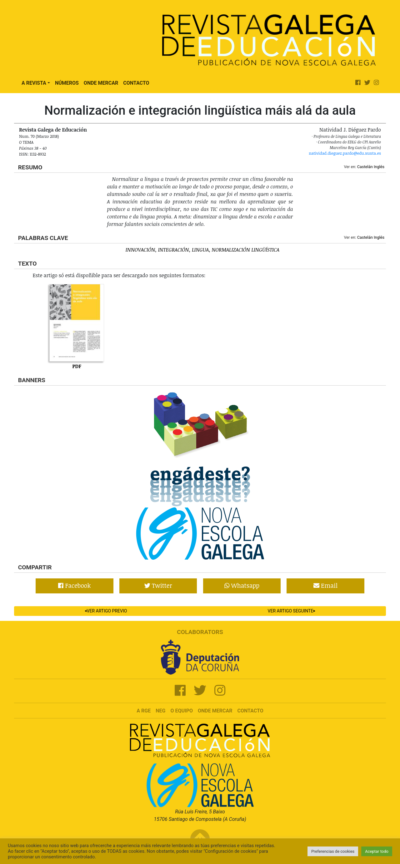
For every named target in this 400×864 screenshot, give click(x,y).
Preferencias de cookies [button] (332, 851)
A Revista (34, 83)
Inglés (379, 166)
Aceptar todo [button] (376, 851)
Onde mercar (215, 711)
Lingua (200, 249)
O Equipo (181, 711)
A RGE (144, 711)
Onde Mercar (101, 83)
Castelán (365, 166)
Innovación (140, 249)
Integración (173, 249)
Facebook (74, 585)
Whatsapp (242, 585)
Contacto (136, 83)
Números (67, 83)
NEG (160, 711)
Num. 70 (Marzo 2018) (39, 136)
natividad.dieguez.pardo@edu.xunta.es (345, 153)
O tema (26, 142)
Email (325, 585)
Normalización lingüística (246, 249)
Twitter (158, 585)
